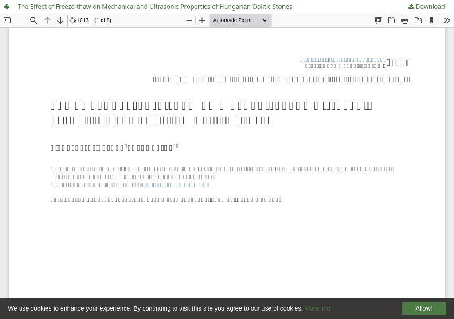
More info (317, 308)
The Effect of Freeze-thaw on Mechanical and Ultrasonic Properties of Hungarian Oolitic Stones (155, 6)
